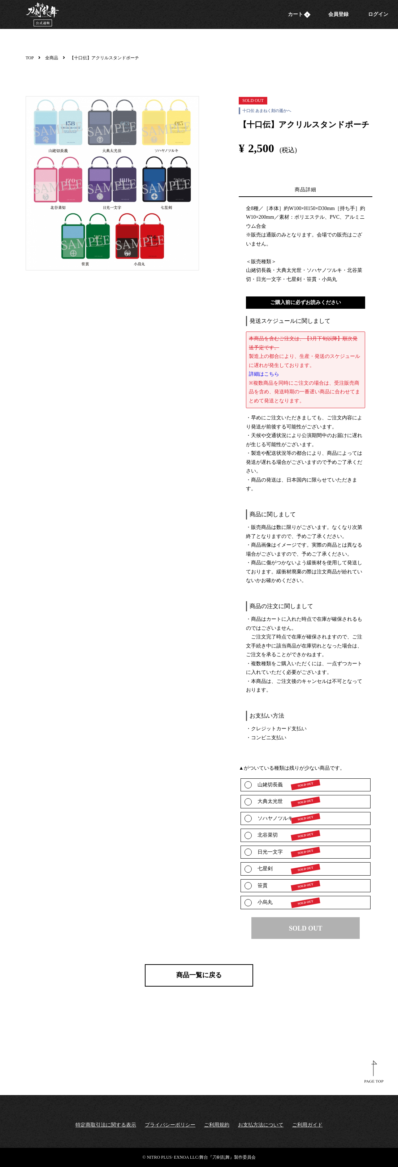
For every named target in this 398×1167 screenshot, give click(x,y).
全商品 (51, 57)
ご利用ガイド (307, 1125)
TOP (30, 57)
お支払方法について (261, 1125)
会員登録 (338, 14)
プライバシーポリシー (170, 1125)
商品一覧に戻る (199, 975)
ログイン (378, 14)
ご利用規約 (216, 1125)
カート (299, 14)
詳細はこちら (264, 374)
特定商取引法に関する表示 (105, 1125)
